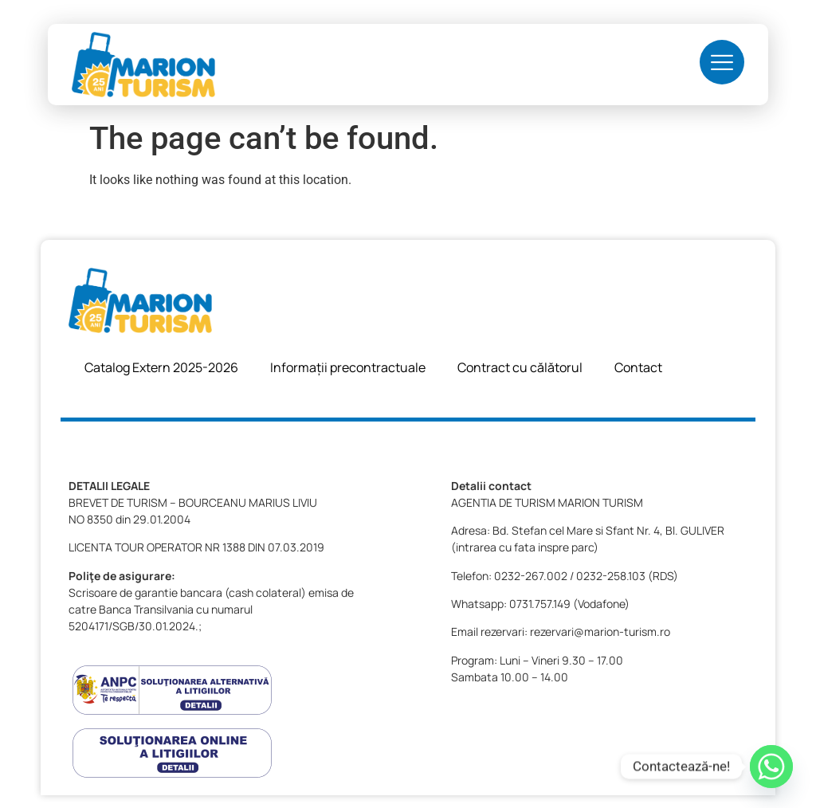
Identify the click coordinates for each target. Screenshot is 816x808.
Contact (638, 367)
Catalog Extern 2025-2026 (161, 367)
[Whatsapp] (771, 766)
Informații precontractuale (348, 367)
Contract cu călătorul (520, 367)
